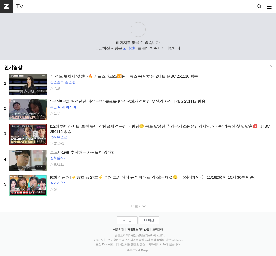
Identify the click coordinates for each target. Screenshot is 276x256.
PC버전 (149, 220)
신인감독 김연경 (62, 82)
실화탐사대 (58, 158)
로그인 (127, 220)
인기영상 (13, 67)
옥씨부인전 (58, 137)
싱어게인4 (58, 183)
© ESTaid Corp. (138, 250)
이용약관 (118, 229)
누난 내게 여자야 (63, 107)
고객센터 (130, 48)
